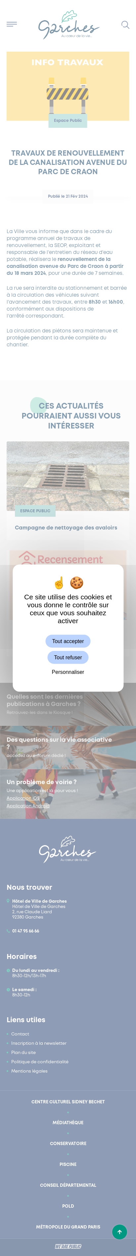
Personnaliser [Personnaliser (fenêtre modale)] (68, 672)
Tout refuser (68, 657)
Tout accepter (68, 641)
